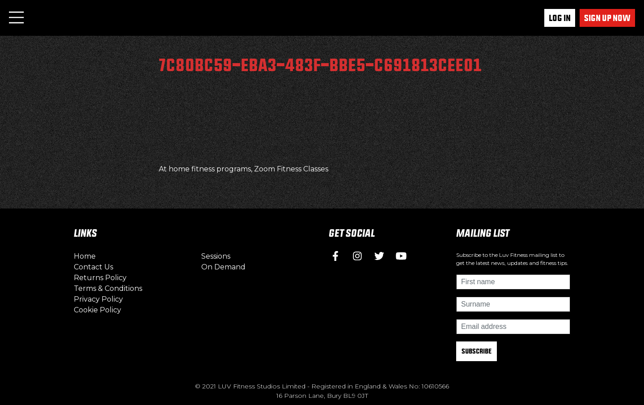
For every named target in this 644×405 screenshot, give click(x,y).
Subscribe (476, 351)
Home (85, 256)
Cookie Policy (97, 310)
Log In (560, 18)
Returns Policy (100, 277)
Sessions (215, 256)
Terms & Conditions (108, 288)
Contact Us (93, 267)
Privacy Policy (98, 299)
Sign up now (607, 18)
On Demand (223, 267)
